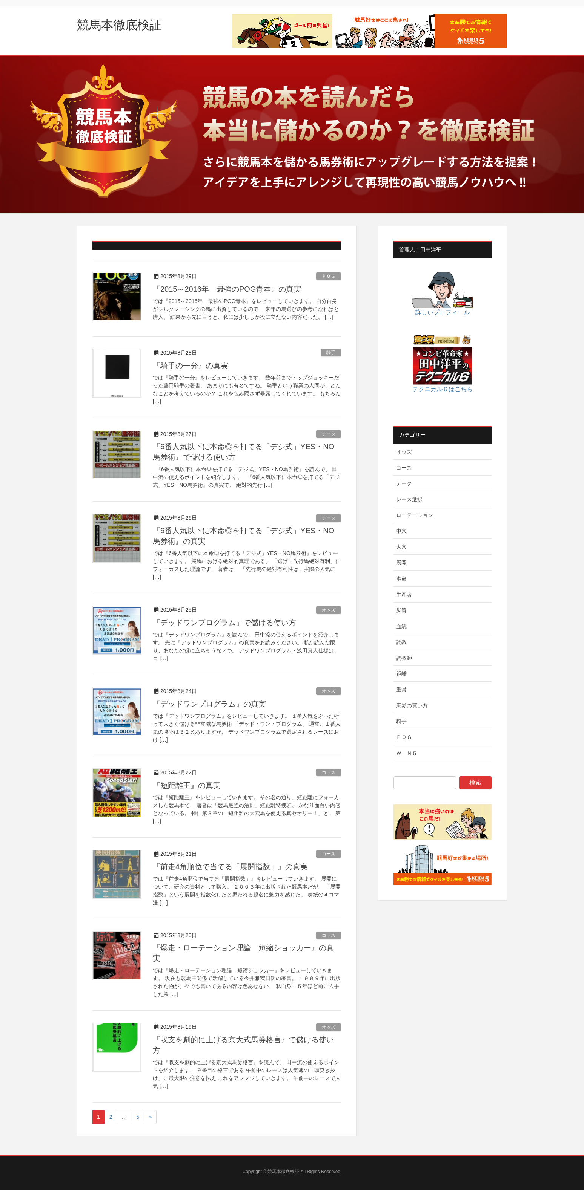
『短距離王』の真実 (187, 785)
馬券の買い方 (412, 705)
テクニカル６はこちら (442, 389)
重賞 (401, 690)
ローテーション (414, 515)
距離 (401, 674)
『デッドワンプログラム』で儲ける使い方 (224, 622)
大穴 (401, 547)
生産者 (404, 595)
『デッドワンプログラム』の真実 (209, 704)
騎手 (330, 352)
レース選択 (409, 499)
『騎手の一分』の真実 (190, 365)
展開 (401, 563)
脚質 (401, 610)
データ (328, 434)
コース (328, 772)
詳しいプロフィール (442, 312)
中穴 (401, 531)
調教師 (404, 658)
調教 (401, 642)
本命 (401, 578)
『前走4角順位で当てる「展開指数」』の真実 (230, 867)
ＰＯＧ (328, 276)
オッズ (328, 610)
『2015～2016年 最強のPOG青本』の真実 (227, 289)
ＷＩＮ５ (406, 753)
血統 (401, 626)
